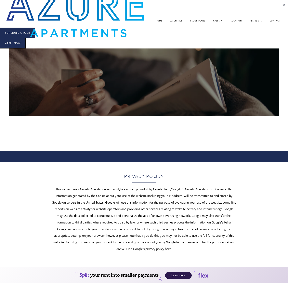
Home (159, 20)
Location (236, 20)
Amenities (176, 20)
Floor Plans (197, 20)
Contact (275, 20)
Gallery (218, 20)
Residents (256, 20)
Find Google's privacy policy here (148, 249)
